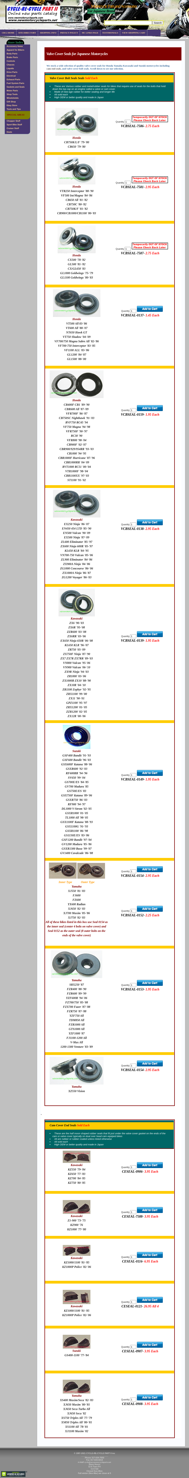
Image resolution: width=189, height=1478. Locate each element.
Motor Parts (12, 90)
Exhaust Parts (13, 79)
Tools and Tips (14, 109)
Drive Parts (12, 72)
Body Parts (12, 53)
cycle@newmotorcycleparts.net (97, 1462)
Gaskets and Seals (16, 87)
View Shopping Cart (133, 33)
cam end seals (54, 68)
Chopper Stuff (13, 121)
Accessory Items (15, 46)
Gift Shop (11, 102)
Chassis (10, 65)
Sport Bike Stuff (14, 124)
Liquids (10, 68)
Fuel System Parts (15, 83)
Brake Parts (12, 57)
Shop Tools (12, 94)
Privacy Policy (69, 33)
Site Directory (27, 33)
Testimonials (110, 33)
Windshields (13, 98)
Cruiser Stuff (13, 128)
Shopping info (48, 33)
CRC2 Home (8, 33)
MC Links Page (90, 33)
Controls (11, 61)
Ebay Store (12, 105)
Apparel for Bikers (15, 50)
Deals (9, 132)
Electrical (11, 76)
